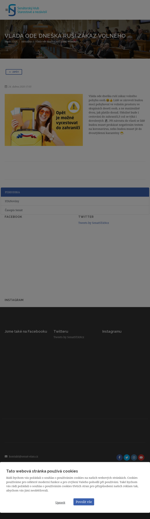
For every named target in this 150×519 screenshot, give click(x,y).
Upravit (60, 502)
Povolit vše (84, 502)
